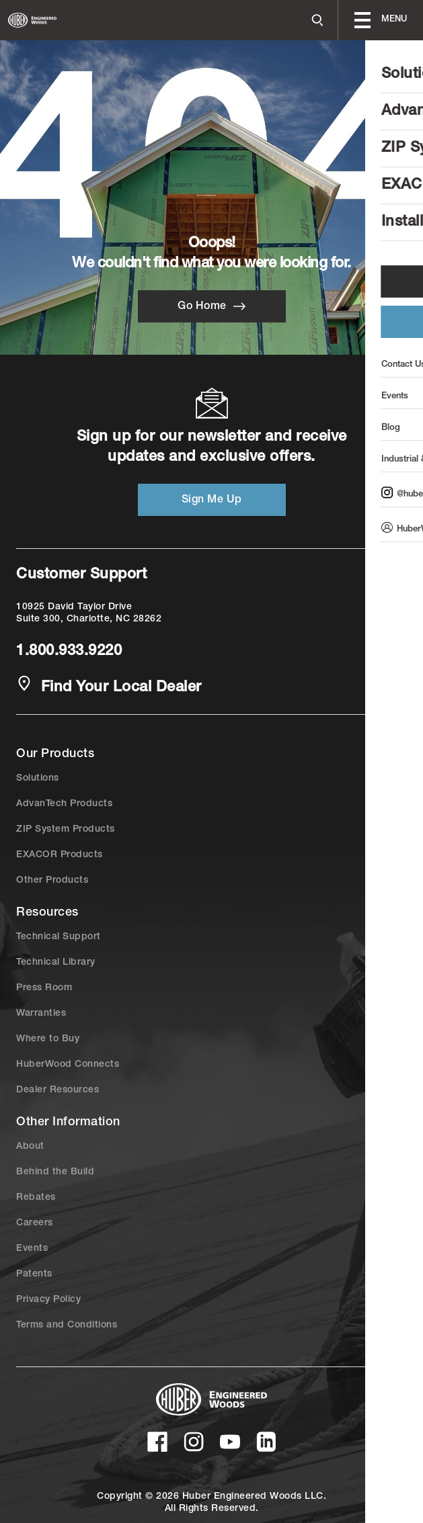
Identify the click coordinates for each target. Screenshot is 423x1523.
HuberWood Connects (67, 1065)
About (30, 1146)
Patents (34, 1274)
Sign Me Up (212, 500)
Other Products (52, 880)
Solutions (37, 778)
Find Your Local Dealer (109, 686)
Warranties (41, 1013)
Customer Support (81, 575)
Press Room (44, 988)
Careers (34, 1223)
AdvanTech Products (64, 804)
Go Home (211, 306)
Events (32, 1249)
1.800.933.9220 (69, 651)
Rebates (36, 1198)
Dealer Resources (57, 1090)
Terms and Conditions (66, 1325)
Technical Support (58, 937)
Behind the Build (55, 1172)
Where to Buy (47, 1039)
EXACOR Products (59, 855)
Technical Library (55, 962)
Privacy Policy (48, 1300)
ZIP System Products (65, 829)
